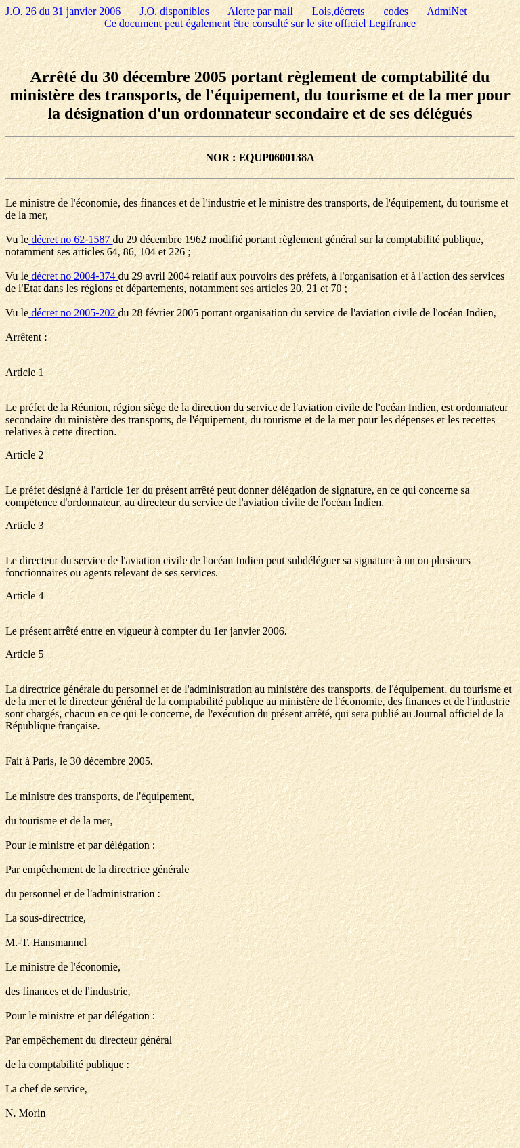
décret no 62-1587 (70, 239)
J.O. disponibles (174, 11)
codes (396, 11)
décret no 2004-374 (73, 276)
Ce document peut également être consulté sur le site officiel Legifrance (260, 23)
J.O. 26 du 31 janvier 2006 (63, 11)
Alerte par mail (260, 11)
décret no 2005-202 (73, 312)
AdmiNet (447, 11)
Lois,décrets (338, 11)
